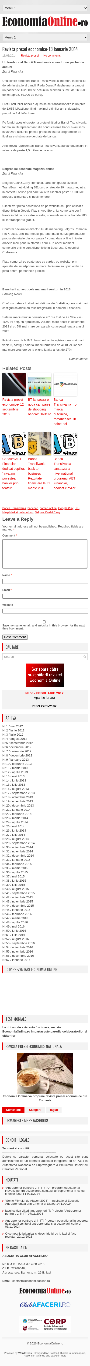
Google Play (65, 508)
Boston (54, 1358)
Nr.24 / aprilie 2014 (15, 827)
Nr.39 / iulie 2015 (13, 890)
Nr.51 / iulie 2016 (13, 940)
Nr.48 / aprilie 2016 (15, 928)
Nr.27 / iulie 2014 (13, 840)
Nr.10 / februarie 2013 (17, 769)
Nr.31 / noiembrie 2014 (17, 857)
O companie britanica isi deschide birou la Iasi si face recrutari (40, 1240)
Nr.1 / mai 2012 (12, 732)
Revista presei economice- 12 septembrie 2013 (13, 407)
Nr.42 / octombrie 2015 (17, 903)
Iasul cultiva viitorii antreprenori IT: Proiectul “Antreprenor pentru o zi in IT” (43, 1217)
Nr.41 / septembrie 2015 (18, 898)
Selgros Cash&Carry (47, 512)
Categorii (35, 1115)
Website (7, 610)
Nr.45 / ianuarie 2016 (16, 915)
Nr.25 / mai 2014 (13, 832)
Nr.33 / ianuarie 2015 (16, 865)
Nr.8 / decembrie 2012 (17, 761)
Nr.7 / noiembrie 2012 (16, 757)
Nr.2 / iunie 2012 (13, 736)
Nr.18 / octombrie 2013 (17, 802)
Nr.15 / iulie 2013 (13, 790)
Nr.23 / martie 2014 (15, 823)
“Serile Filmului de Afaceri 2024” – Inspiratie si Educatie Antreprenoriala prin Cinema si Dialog (42, 1207)
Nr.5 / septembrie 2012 (17, 748)
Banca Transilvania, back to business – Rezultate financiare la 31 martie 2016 (39, 473)
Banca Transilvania (14, 508)
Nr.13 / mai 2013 (13, 782)
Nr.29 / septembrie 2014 (18, 848)
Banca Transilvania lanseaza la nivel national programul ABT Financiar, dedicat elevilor (64, 473)
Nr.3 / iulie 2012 (12, 740)
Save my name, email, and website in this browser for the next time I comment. (43, 632)
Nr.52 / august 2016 (15, 944)
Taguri (54, 1115)
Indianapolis (78, 1358)
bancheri (33, 508)
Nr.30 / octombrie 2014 (17, 853)
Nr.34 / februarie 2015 (17, 869)
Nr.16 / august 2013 (15, 794)
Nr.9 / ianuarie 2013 (15, 765)
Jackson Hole (58, 1361)
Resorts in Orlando (34, 1361)
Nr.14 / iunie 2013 (14, 786)
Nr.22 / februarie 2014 (17, 819)
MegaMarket (10, 512)
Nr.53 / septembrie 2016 (18, 948)
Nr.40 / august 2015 (15, 894)
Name (7, 580)
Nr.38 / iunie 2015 (14, 886)
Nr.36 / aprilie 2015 (15, 878)
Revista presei (30, 55)
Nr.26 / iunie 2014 (14, 836)
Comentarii (13, 1115)
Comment (9, 535)
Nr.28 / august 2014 (15, 844)
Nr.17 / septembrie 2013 (18, 798)
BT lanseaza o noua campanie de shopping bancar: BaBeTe (39, 407)
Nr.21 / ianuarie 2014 (16, 815)
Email (7, 595)
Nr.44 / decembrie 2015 (18, 911)
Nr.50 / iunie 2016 (14, 936)
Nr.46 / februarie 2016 (17, 919)
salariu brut (26, 512)
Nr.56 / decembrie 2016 (18, 961)
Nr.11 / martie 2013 (15, 773)
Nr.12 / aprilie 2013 (15, 777)
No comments (52, 55)
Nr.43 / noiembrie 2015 (17, 907)
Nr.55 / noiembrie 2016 (17, 957)
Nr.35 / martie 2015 (15, 873)
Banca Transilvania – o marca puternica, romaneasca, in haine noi (65, 412)
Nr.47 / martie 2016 (15, 923)
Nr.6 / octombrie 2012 (16, 752)
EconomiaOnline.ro (50, 1349)
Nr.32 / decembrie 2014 (18, 861)
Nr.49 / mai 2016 (13, 932)
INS (77, 508)
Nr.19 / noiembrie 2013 (17, 807)
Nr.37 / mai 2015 (13, 882)
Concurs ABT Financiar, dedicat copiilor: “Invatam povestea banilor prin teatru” (13, 473)
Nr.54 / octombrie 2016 (17, 953)
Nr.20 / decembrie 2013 (18, 811)
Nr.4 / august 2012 (14, 744)
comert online (48, 508)
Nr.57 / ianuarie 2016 (16, 965)
